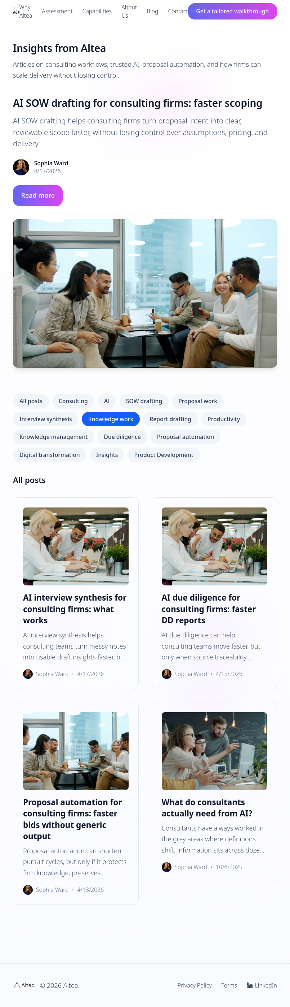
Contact (178, 11)
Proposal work (197, 401)
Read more (38, 195)
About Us (129, 11)
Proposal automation (185, 437)
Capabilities (97, 11)
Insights (107, 455)
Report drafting (170, 419)
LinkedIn (262, 985)
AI (107, 401)
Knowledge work (111, 419)
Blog (152, 11)
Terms (229, 985)
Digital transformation (49, 455)
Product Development (163, 455)
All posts (31, 401)
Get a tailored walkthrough (232, 11)
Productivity (224, 419)
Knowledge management (53, 437)
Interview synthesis (45, 419)
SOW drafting (144, 401)
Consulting (73, 401)
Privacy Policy (195, 985)
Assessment (57, 11)
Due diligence (122, 437)
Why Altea (25, 11)
